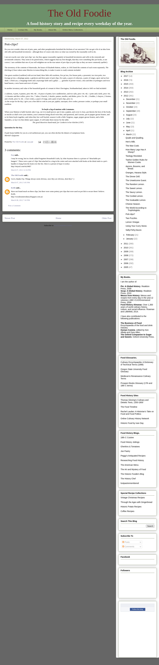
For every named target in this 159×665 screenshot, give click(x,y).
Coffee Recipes (127, 511)
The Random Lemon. (135, 184)
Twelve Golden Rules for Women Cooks (137, 161)
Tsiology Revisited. (134, 156)
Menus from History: (130, 295)
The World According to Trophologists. (136, 209)
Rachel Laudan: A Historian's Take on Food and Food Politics (137, 412)
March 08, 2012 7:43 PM (20, 200)
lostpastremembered (130, 483)
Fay (12, 155)
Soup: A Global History (131, 291)
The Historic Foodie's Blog (132, 474)
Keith (13, 188)
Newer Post (10, 218)
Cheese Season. (133, 204)
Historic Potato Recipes (131, 506)
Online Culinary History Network (135, 418)
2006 (126, 263)
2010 (126, 247)
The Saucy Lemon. (134, 192)
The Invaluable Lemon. (136, 200)
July (128, 119)
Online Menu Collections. (72, 30)
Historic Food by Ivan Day (132, 423)
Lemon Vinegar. (133, 222)
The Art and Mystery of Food (133, 469)
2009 (126, 251)
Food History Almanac (131, 305)
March (129, 134)
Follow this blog (137, 609)
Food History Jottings (130, 442)
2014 (126, 88)
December (131, 99)
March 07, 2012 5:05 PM (20, 182)
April (128, 130)
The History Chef (128, 478)
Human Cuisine (128, 330)
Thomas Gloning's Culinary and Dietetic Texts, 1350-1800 (135, 401)
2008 (126, 255)
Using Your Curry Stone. (136, 226)
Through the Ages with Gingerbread (136, 502)
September (131, 111)
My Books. (38, 30)
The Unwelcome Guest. (136, 180)
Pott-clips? (130, 214)
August (129, 115)
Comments (128, 546)
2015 (126, 84)
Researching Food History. (132, 460)
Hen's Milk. (130, 142)
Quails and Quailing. (135, 138)
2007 (126, 259)
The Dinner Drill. (133, 176)
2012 (126, 96)
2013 (126, 92)
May (128, 126)
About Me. (52, 30)
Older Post (106, 218)
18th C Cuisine (127, 437)
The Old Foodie (79, 13)
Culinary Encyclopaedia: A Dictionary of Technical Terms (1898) (137, 363)
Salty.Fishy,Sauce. (134, 230)
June (128, 122)
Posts (126, 542)
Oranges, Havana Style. (136, 172)
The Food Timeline (129, 407)
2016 (126, 80)
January (130, 239)
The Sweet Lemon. (134, 188)
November (131, 103)
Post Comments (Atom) (63, 225)
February (130, 235)
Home (9, 30)
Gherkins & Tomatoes (130, 446)
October (130, 107)
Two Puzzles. (131, 218)
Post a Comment (14, 206)
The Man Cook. (132, 146)
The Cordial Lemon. (134, 196)
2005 (126, 267)
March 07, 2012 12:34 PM (21, 170)
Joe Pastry (125, 451)
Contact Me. (23, 30)
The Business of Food (131, 323)
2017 (126, 76)
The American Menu (130, 465)
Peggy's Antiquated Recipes (133, 456)
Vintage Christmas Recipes (133, 497)
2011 (126, 243)
